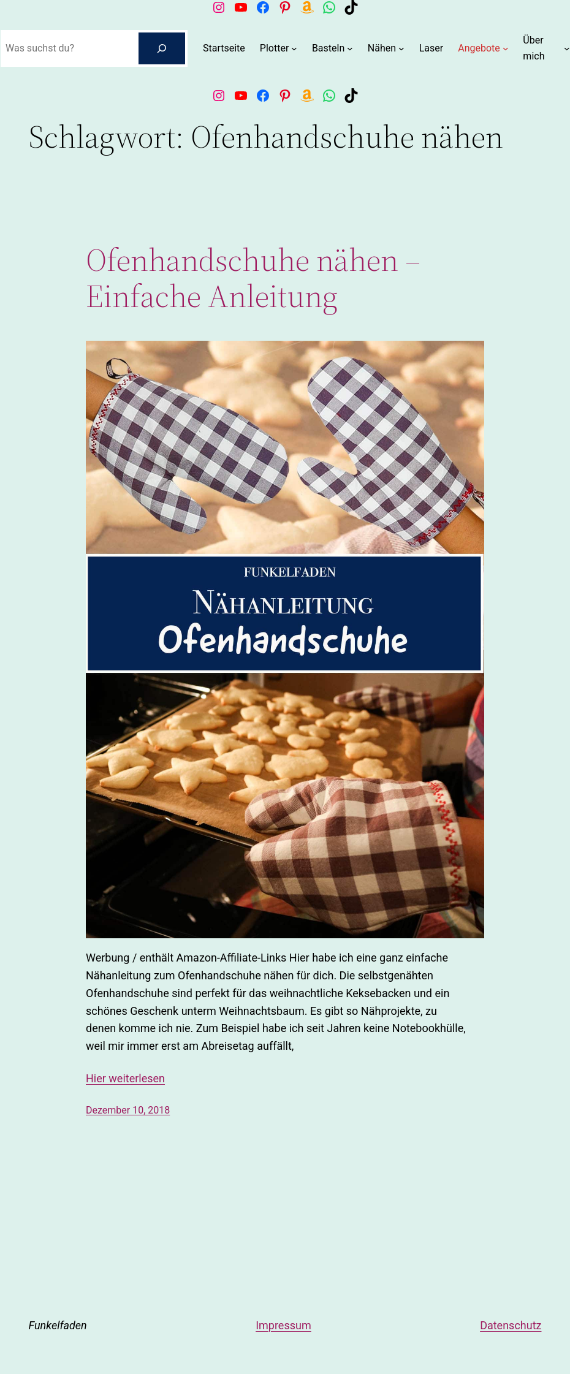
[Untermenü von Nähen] (401, 48)
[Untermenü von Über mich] (567, 48)
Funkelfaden (58, 1325)
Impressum (283, 1325)
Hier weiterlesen (125, 1078)
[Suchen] (162, 48)
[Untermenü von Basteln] (350, 48)
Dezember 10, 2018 (128, 1110)
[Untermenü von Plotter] (294, 48)
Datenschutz (510, 1325)
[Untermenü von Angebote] (506, 48)
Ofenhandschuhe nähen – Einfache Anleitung (253, 278)
